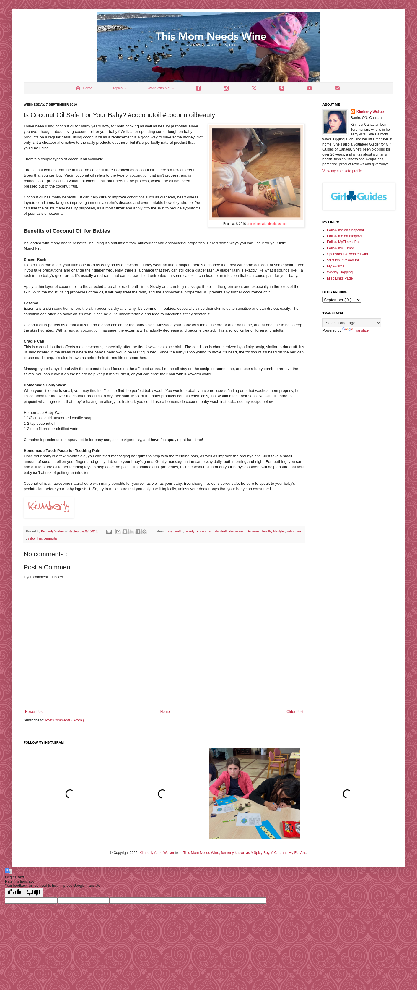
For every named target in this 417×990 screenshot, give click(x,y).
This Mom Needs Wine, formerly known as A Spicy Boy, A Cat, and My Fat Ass (244, 853)
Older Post (294, 712)
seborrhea (293, 531)
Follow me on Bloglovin (345, 236)
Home (165, 712)
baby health (174, 531)
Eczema (254, 531)
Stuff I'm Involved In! (343, 260)
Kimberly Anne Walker (156, 853)
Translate (355, 330)
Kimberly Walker (370, 112)
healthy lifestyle (273, 531)
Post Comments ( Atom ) (64, 720)
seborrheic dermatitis (42, 538)
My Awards (335, 266)
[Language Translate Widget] (351, 322)
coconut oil (205, 531)
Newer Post (34, 712)
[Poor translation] (33, 892)
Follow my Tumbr (340, 248)
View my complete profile (342, 171)
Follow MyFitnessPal (343, 242)
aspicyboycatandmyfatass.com (268, 223)
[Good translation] (14, 892)
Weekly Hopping (340, 272)
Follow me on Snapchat (345, 230)
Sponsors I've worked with (347, 254)
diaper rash (237, 531)
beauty (190, 531)
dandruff (221, 531)
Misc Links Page (340, 278)
